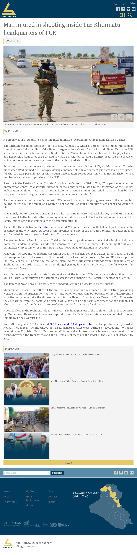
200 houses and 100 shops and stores (72, 324)
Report (7, 498)
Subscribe (57, 475)
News (6, 493)
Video (50, 493)
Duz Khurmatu (47, 227)
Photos (29, 507)
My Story (30, 493)
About (50, 503)
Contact (52, 498)
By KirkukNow (13, 131)
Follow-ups (10, 503)
